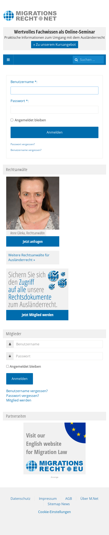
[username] (58, 344)
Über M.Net (89, 498)
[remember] (7, 366)
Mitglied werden (18, 400)
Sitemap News (59, 504)
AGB (68, 498)
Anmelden (55, 132)
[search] (88, 60)
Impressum (48, 498)
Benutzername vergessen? (26, 150)
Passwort (19, 101)
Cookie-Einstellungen (54, 512)
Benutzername (23, 82)
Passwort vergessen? (23, 144)
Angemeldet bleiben (28, 120)
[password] (58, 356)
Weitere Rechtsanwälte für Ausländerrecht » (29, 257)
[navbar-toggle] (8, 59)
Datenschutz (20, 498)
